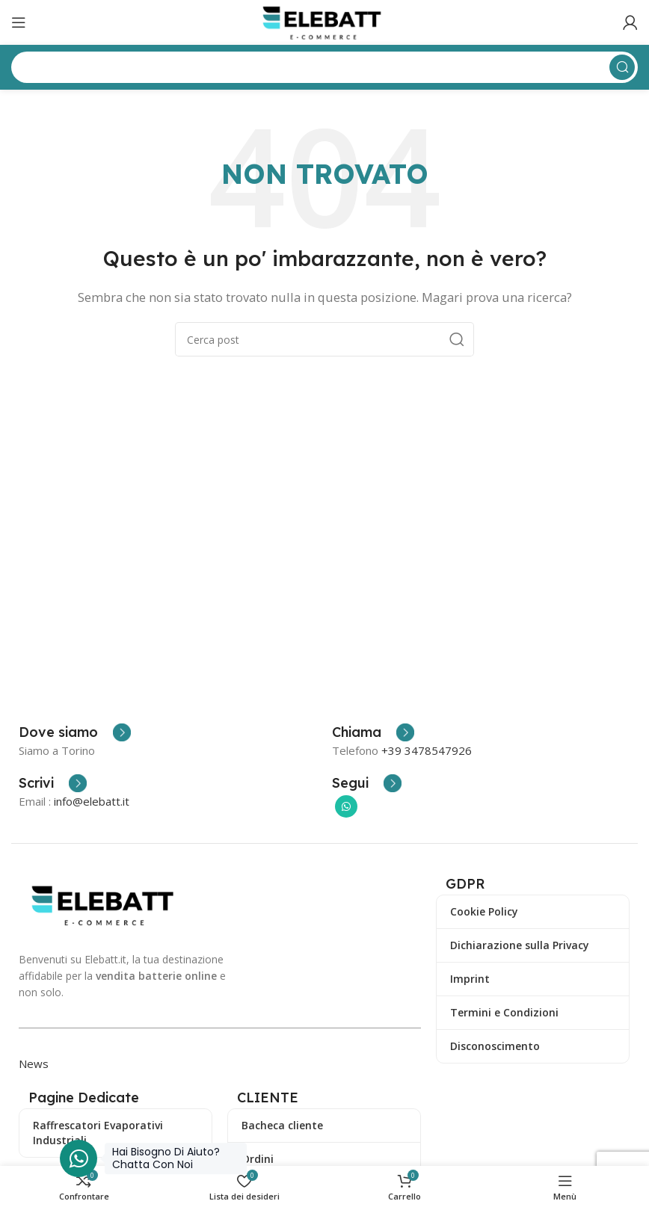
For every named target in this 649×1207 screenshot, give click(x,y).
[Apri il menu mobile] (19, 22)
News (34, 1063)
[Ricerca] (324, 339)
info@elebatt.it (91, 801)
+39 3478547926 (426, 750)
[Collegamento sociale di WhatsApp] (346, 806)
